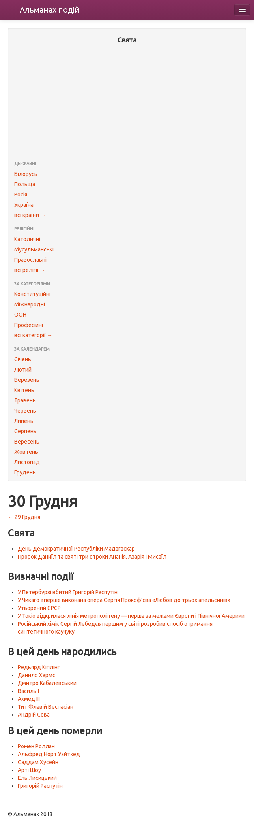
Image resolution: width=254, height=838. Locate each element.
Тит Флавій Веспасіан (45, 707)
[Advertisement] (127, 103)
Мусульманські (34, 249)
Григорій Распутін (40, 786)
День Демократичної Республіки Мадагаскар (76, 548)
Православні (30, 260)
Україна (24, 205)
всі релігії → (29, 270)
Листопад (27, 462)
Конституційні (32, 294)
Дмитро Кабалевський (47, 683)
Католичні (27, 239)
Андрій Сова (34, 715)
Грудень (25, 472)
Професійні (28, 325)
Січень (22, 359)
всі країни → (30, 215)
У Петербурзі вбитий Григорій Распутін (68, 592)
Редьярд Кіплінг (39, 667)
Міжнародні (29, 304)
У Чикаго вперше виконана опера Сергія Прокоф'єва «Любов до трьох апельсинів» (124, 600)
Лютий (23, 369)
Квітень (24, 390)
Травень (25, 400)
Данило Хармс (36, 675)
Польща (24, 184)
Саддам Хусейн (38, 762)
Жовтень (26, 452)
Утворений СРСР (39, 608)
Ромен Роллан (36, 746)
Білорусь (25, 174)
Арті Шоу (29, 770)
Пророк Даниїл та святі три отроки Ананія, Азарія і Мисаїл (92, 556)
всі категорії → (33, 335)
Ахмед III (29, 699)
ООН (20, 314)
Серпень (25, 431)
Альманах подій (50, 9)
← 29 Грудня (24, 517)
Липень (24, 421)
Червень (25, 411)
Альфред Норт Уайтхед (49, 754)
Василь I (28, 691)
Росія (20, 194)
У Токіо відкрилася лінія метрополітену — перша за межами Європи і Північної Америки (131, 616)
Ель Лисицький (37, 778)
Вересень (26, 441)
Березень (26, 380)
